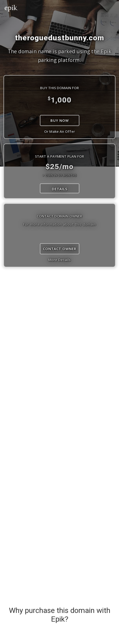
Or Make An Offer (59, 131)
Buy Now (59, 120)
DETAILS (59, 188)
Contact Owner (59, 248)
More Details (59, 260)
